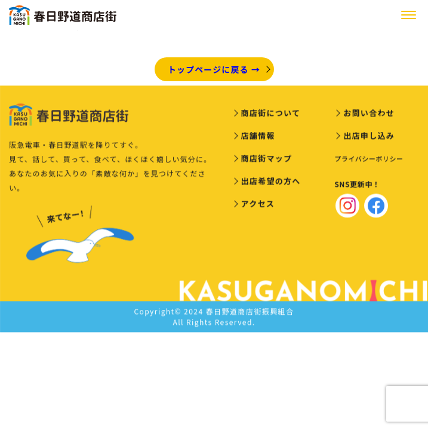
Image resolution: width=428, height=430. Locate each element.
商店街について (271, 114)
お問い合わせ (369, 114)
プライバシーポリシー (368, 160)
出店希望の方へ (271, 182)
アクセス (258, 205)
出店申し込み (369, 137)
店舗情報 (258, 137)
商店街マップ (266, 159)
